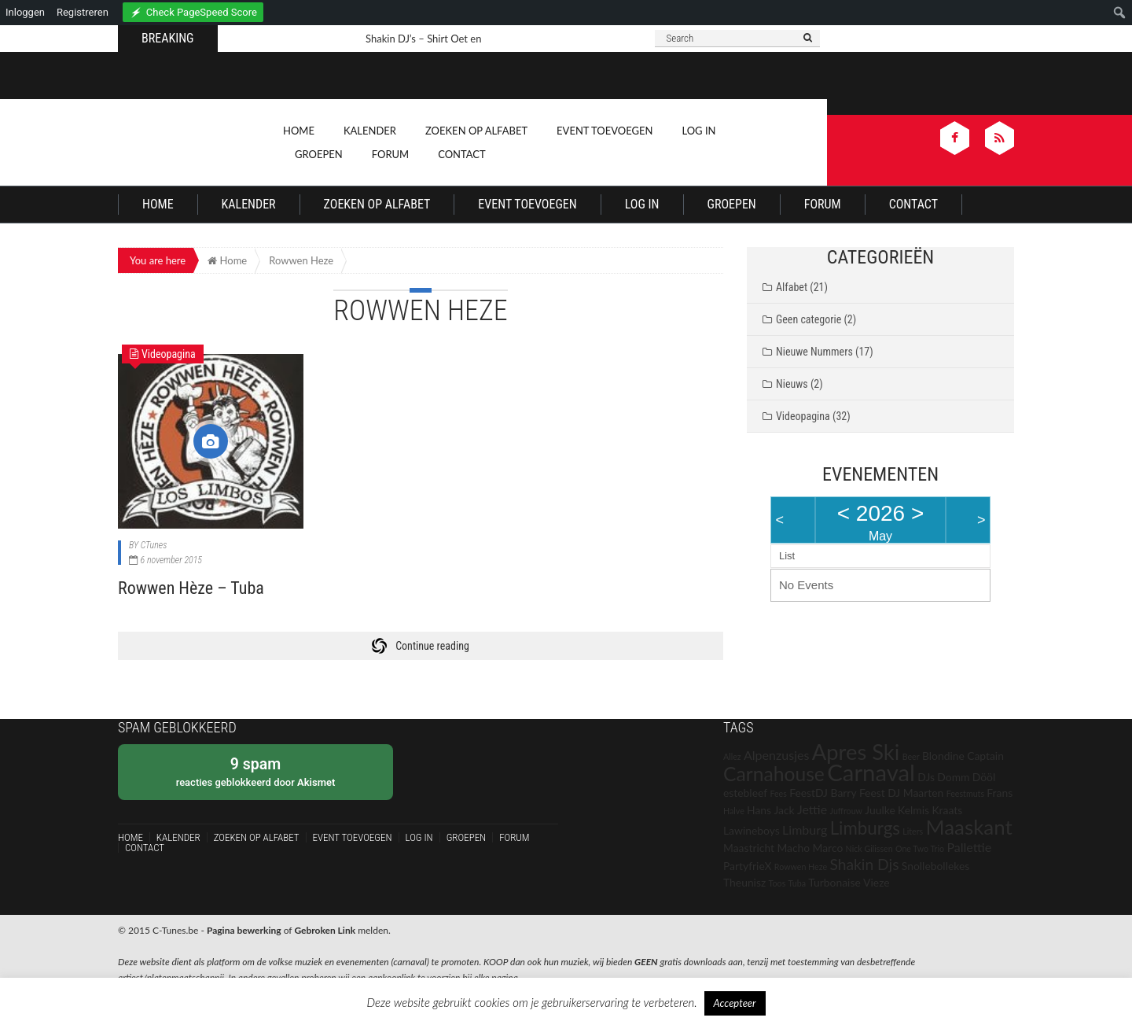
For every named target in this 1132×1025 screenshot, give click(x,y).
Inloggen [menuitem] (25, 12)
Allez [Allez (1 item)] (732, 756)
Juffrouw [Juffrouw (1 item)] (846, 811)
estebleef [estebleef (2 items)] (745, 792)
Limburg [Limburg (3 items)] (804, 829)
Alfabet (791, 287)
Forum (390, 154)
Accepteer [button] (735, 1003)
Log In (698, 130)
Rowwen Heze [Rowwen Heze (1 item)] (800, 866)
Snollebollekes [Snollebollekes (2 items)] (935, 865)
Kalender (370, 130)
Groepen (319, 154)
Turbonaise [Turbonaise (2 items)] (834, 882)
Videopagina (803, 416)
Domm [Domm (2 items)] (953, 776)
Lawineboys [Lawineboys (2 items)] (751, 830)
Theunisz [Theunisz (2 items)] (744, 882)
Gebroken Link (324, 930)
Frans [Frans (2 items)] (1000, 792)
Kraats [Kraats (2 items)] (947, 810)
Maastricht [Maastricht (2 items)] (748, 847)
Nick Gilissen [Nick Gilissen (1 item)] (869, 848)
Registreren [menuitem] (82, 12)
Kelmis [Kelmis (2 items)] (913, 810)
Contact (462, 154)
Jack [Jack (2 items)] (784, 810)
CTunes (154, 545)
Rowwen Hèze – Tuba (191, 588)
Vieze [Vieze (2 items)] (876, 882)
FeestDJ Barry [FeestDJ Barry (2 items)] (822, 792)
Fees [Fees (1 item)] (778, 793)
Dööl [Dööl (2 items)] (983, 776)
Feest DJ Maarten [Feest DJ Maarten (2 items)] (901, 792)
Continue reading (432, 646)
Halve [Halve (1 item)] (733, 811)
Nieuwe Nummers (814, 351)
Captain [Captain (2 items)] (985, 755)
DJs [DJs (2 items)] (926, 776)
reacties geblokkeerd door (255, 771)
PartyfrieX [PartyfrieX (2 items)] (747, 865)
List (787, 556)
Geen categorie (808, 319)
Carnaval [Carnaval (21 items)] (871, 772)
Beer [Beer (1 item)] (911, 756)
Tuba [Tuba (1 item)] (797, 883)
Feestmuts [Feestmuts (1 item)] (965, 793)
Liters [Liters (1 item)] (912, 831)
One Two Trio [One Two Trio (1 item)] (919, 848)
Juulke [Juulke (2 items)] (880, 810)
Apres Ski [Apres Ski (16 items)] (856, 752)
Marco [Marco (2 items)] (828, 847)
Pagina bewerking (244, 930)
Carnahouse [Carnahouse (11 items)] (774, 773)
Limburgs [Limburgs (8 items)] (865, 828)
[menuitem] (193, 10)
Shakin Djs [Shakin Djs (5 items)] (864, 864)
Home (298, 130)
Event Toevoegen (604, 130)
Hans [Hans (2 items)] (759, 810)
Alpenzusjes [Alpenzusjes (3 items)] (776, 754)
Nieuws (792, 384)
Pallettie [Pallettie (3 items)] (968, 846)
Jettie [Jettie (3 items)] (812, 809)
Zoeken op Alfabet (476, 130)
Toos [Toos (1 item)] (777, 883)
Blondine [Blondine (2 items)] (943, 755)
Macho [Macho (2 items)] (793, 847)
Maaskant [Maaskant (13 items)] (969, 826)
